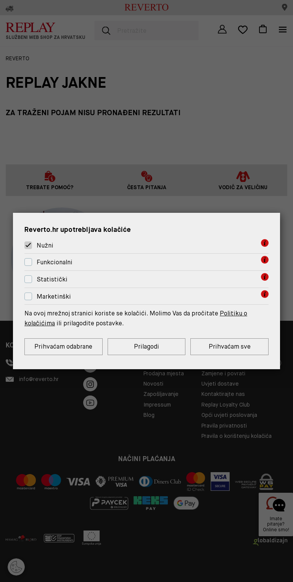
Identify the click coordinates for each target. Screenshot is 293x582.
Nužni (45, 245)
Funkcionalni (54, 262)
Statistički (52, 279)
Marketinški (54, 297)
